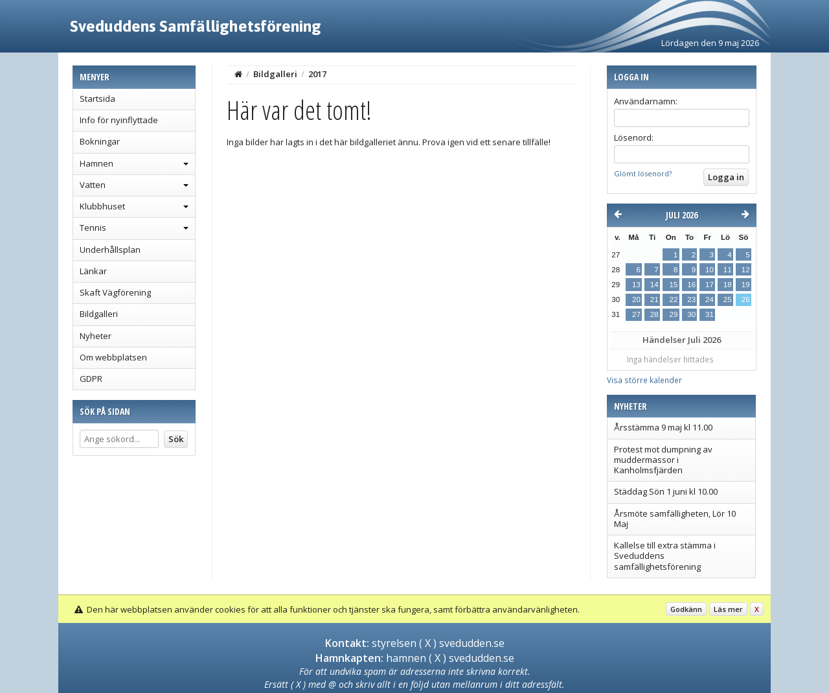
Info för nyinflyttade (119, 120)
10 (709, 270)
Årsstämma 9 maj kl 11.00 (663, 427)
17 (709, 284)
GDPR (91, 378)
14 (654, 284)
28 (654, 314)
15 (673, 284)
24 (709, 299)
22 (673, 299)
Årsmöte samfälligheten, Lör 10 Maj (675, 519)
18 (727, 284)
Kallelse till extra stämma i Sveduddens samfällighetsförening (665, 555)
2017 (317, 74)
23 (691, 299)
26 (746, 299)
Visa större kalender (644, 380)
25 (727, 299)
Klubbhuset (102, 206)
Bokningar (100, 141)
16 (691, 284)
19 (746, 284)
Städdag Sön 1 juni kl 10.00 (666, 491)
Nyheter (95, 336)
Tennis (93, 227)
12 (746, 270)
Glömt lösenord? (643, 173)
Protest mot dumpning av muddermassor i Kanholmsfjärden (663, 459)
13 (636, 284)
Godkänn (686, 609)
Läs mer (728, 609)
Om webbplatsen (113, 357)
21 (654, 299)
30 (691, 314)
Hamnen (96, 163)
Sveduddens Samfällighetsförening (195, 26)
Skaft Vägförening (115, 292)
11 (727, 270)
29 (673, 314)
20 (636, 299)
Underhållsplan (110, 249)
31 (709, 314)
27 (636, 314)
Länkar (93, 271)
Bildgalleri (99, 314)
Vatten (93, 185)
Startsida (97, 98)
